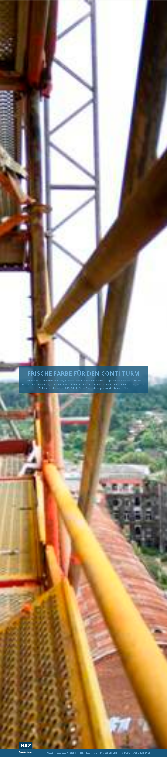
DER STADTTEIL (88, 753)
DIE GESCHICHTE (109, 753)
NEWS (50, 753)
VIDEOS (126, 753)
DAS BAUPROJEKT (66, 753)
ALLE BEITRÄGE (141, 753)
